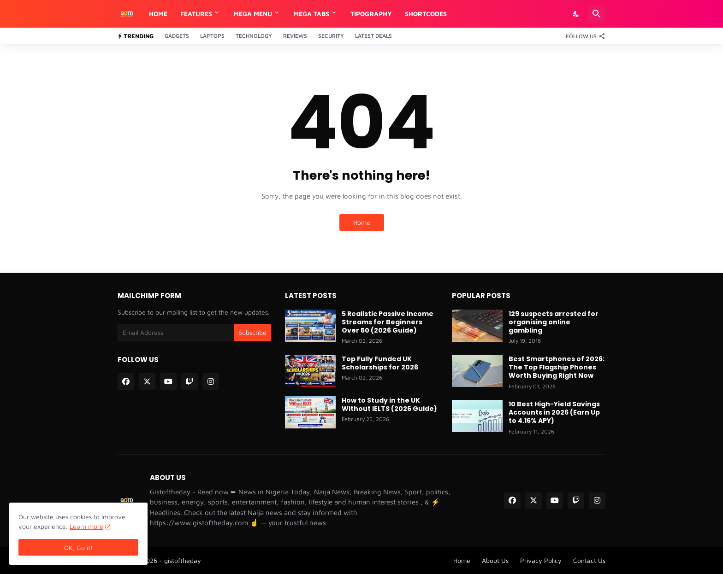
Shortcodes (426, 14)
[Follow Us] (583, 36)
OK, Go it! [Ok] (78, 547)
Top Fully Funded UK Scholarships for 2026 (380, 363)
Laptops (212, 35)
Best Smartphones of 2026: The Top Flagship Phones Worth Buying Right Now (556, 367)
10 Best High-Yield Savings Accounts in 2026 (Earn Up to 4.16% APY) (554, 412)
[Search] (596, 14)
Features (196, 14)
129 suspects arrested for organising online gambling (554, 322)
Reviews (295, 35)
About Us (495, 560)
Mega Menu (252, 14)
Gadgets (177, 35)
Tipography (371, 14)
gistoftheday (182, 560)
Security (331, 35)
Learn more (86, 526)
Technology (254, 35)
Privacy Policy (541, 560)
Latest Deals (373, 35)
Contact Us (589, 560)
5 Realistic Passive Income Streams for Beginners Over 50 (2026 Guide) (387, 322)
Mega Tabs (311, 14)
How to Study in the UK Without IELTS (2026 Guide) (389, 404)
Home (158, 14)
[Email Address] (176, 332)
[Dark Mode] (576, 14)
